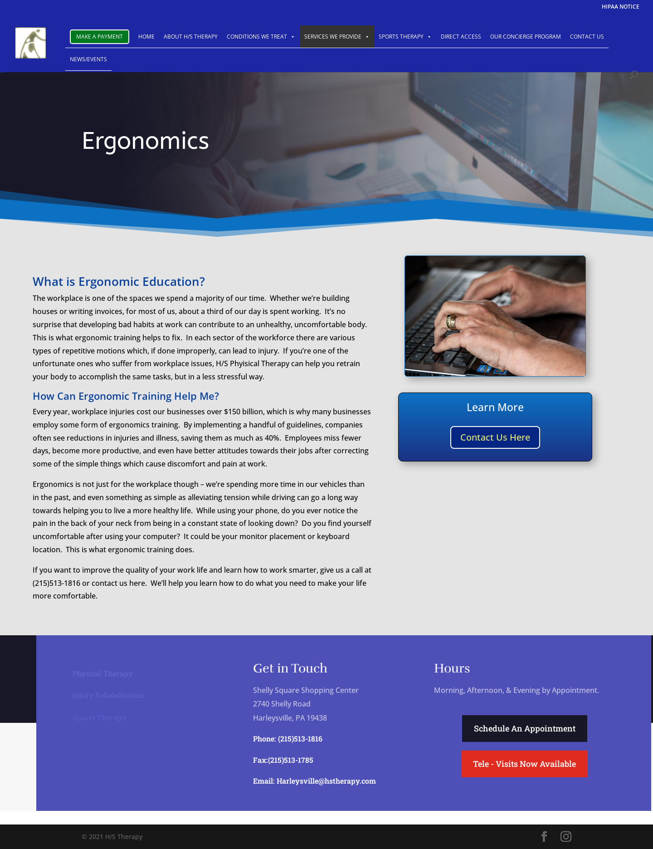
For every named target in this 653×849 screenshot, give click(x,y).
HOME (146, 36)
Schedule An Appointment (524, 728)
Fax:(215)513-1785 (283, 760)
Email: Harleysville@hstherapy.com (314, 780)
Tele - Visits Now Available (524, 763)
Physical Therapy (103, 672)
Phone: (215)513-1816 (287, 738)
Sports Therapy (100, 716)
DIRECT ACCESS (461, 36)
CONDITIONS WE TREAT (261, 36)
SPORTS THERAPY (405, 36)
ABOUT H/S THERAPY (191, 36)
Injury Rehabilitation (108, 694)
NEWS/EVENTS (88, 59)
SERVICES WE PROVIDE (337, 36)
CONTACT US (587, 36)
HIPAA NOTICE (620, 7)
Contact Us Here (495, 437)
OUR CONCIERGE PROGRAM (525, 36)
